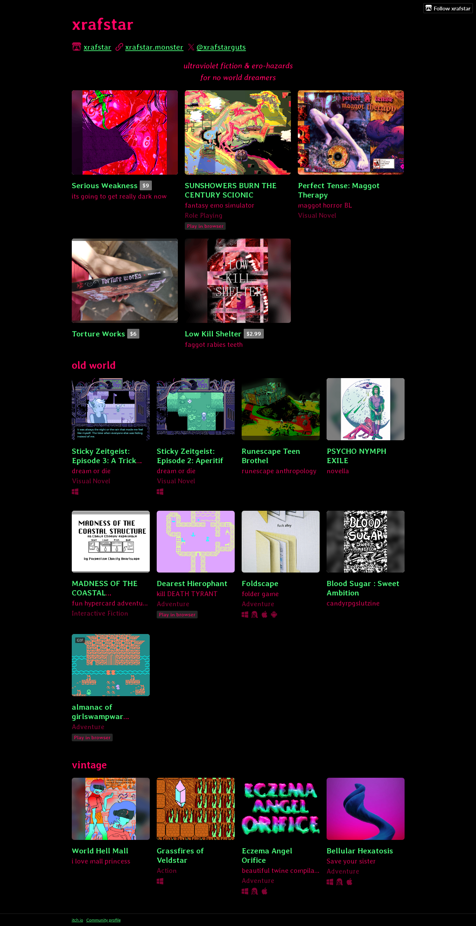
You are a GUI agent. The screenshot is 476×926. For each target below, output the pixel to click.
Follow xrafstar (447, 8)
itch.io (77, 920)
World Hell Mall (100, 850)
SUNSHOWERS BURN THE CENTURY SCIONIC (231, 190)
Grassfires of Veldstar (180, 855)
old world (94, 365)
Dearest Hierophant (192, 583)
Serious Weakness (105, 185)
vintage (89, 765)
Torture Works (98, 333)
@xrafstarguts (221, 46)
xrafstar (97, 46)
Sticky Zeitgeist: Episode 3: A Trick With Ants (104, 460)
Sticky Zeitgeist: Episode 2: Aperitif (190, 455)
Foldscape (260, 583)
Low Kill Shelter (213, 333)
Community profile (103, 920)
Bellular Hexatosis (360, 850)
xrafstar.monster (154, 46)
